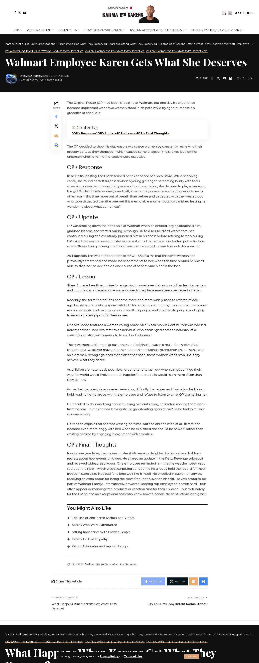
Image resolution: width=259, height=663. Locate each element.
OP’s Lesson (127, 133)
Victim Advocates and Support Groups (100, 546)
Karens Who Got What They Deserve (115, 51)
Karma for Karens (35, 76)
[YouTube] (24, 12)
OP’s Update (107, 133)
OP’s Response (84, 133)
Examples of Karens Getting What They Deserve (44, 51)
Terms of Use (133, 656)
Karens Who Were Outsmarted (94, 525)
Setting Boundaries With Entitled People (101, 532)
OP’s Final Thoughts (153, 133)
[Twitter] (19, 12)
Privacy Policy (109, 656)
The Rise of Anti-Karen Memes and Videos (103, 518)
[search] (230, 13)
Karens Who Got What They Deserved (177, 51)
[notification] (224, 13)
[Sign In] (8, 13)
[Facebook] (15, 12)
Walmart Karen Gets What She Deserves (111, 564)
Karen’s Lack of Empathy (89, 539)
